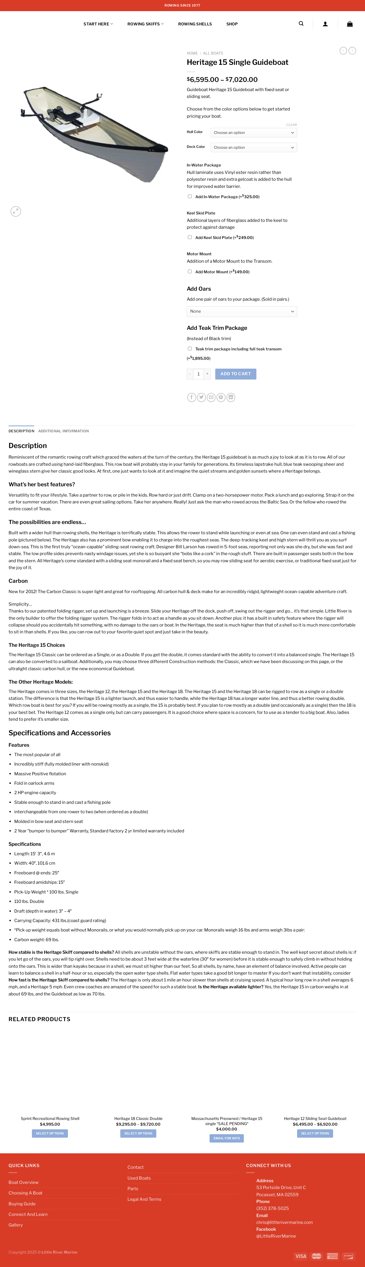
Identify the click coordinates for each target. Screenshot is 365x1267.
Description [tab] (21, 431)
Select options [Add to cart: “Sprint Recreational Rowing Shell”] (50, 1133)
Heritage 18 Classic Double (138, 1118)
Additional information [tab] (62, 431)
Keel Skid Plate (201, 213)
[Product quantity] (198, 374)
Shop (232, 24)
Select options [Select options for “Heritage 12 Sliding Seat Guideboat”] (315, 1133)
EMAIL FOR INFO (227, 1138)
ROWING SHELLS (195, 24)
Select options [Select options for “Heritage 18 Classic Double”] (138, 1133)
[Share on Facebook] (191, 397)
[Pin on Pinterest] (220, 397)
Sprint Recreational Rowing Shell (50, 1118)
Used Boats (139, 1177)
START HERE (98, 24)
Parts (132, 1188)
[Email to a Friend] (211, 397)
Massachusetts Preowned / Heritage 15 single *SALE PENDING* (226, 1121)
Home (192, 53)
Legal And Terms (144, 1199)
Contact (135, 1167)
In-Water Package (204, 165)
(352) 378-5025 (272, 1208)
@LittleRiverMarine (276, 1236)
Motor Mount (199, 254)
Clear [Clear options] (291, 125)
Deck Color (196, 147)
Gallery (16, 1225)
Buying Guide (22, 1203)
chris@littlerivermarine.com (284, 1222)
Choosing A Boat (25, 1193)
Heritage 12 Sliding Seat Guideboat (315, 1118)
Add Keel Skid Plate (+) (221, 237)
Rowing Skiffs (145, 24)
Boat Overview (23, 1182)
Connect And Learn (28, 1214)
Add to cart (235, 373)
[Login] (325, 24)
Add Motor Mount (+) (219, 272)
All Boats (213, 53)
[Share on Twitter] (201, 397)
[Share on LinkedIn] (230, 397)
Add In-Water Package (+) (223, 196)
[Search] (301, 23)
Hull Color (195, 132)
